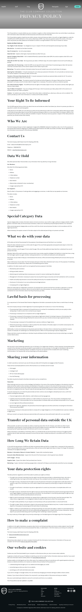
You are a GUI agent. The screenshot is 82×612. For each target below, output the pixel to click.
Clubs (77, 7)
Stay (28, 7)
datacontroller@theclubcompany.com (21, 144)
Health (4, 7)
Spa (66, 7)
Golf (16, 7)
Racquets (55, 7)
